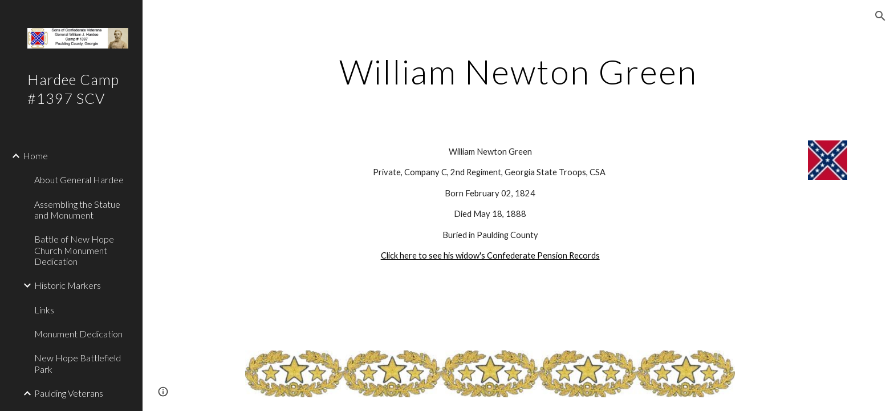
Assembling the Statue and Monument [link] (77, 209)
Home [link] (35, 155)
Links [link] (44, 309)
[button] (880, 16)
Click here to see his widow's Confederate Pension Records (490, 255)
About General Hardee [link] (79, 179)
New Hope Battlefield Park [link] (77, 363)
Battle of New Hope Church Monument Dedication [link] (74, 250)
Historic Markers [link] (67, 285)
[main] (518, 71)
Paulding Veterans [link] (68, 393)
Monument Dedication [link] (78, 333)
